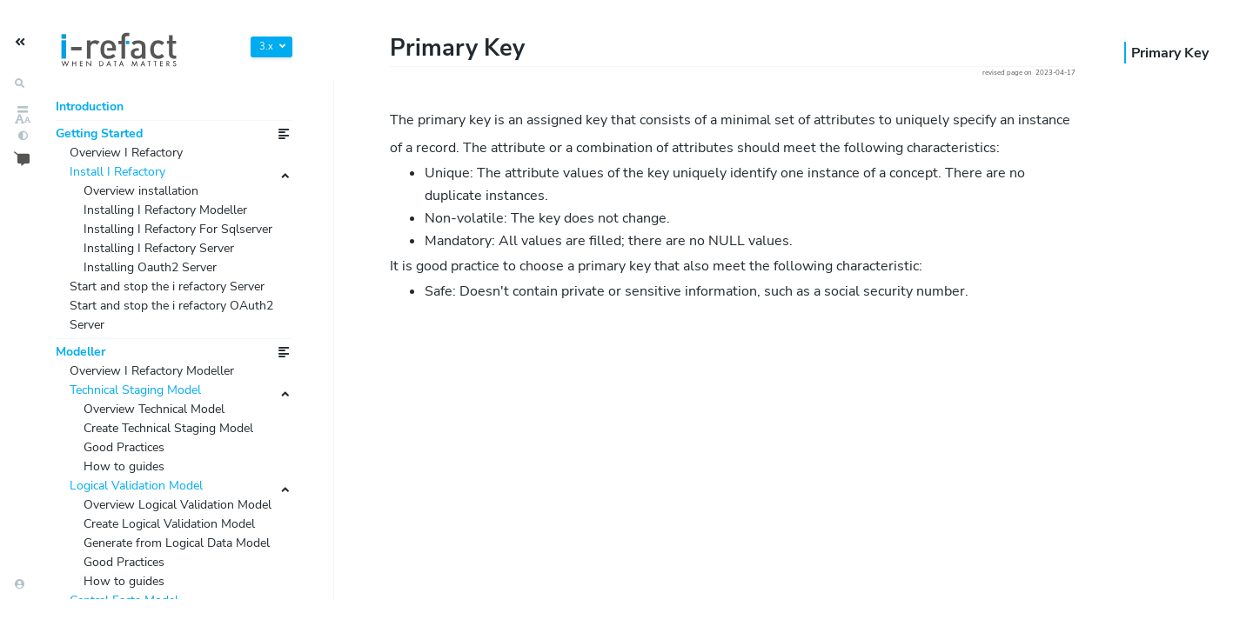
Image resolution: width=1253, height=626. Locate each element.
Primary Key (1170, 53)
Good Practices (131, 553)
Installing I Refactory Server (171, 297)
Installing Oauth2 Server (161, 320)
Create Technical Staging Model (183, 531)
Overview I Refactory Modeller (165, 463)
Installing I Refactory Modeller (178, 229)
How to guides (129, 576)
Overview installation (151, 206)
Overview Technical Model (166, 508)
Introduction (95, 108)
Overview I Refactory (135, 161)
